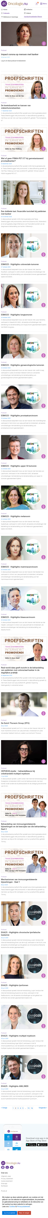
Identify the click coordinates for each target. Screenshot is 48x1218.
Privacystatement (23, 1207)
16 (32, 1108)
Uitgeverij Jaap (6, 1176)
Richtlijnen (4, 1186)
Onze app (4, 1183)
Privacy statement (7, 1179)
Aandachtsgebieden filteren (33, 17)
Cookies (12, 1207)
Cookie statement (7, 1181)
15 (28, 1108)
